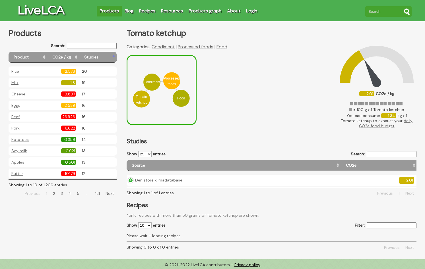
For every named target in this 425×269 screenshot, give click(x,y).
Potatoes (20, 139)
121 (97, 193)
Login (251, 11)
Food (221, 47)
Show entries (146, 154)
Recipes (147, 11)
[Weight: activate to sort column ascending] (399, 165)
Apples (17, 162)
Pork (15, 128)
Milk (14, 82)
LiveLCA (40, 10)
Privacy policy (247, 264)
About (233, 11)
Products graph (205, 11)
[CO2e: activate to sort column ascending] (231, 165)
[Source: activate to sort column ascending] (171, 165)
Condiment (163, 47)
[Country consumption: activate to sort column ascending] (342, 165)
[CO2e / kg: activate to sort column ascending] (76, 57)
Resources (172, 11)
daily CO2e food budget (386, 123)
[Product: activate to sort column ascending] (34, 57)
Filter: (385, 225)
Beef (15, 116)
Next (110, 193)
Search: (84, 46)
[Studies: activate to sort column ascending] (104, 57)
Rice (15, 71)
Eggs (15, 105)
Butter (17, 173)
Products (109, 11)
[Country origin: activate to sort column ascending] (275, 165)
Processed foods (195, 47)
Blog (129, 11)
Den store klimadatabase (158, 180)
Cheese (18, 94)
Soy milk (19, 150)
